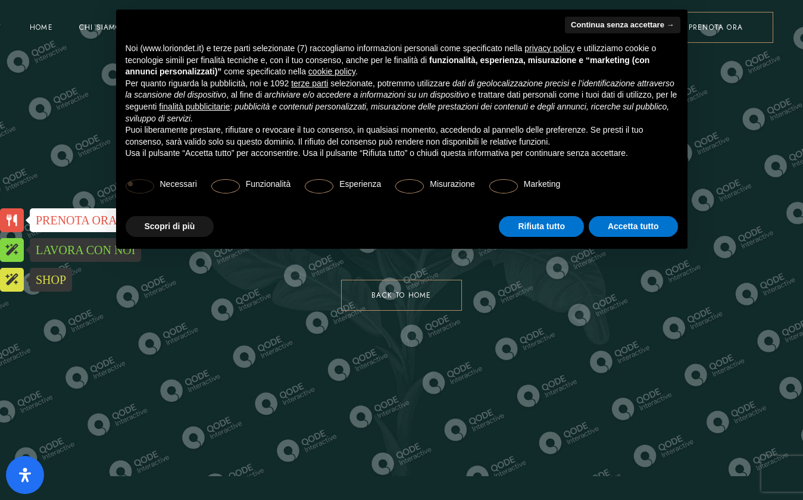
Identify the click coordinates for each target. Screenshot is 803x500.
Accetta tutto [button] (633, 226)
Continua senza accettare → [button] (622, 24)
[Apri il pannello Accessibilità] (25, 475)
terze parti (309, 83)
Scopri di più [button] (170, 226)
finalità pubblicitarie (194, 106)
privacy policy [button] (549, 48)
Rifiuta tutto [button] (541, 226)
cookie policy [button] (331, 71)
